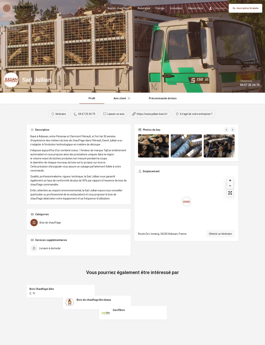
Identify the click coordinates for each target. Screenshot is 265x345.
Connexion (220, 8)
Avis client (122, 98)
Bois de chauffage (118, 8)
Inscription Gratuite (245, 8)
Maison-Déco (195, 8)
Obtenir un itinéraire (220, 233)
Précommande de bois (163, 98)
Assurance (144, 8)
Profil (92, 98)
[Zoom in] (230, 180)
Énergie (160, 8)
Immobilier (176, 8)
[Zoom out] (230, 185)
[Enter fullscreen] (230, 193)
